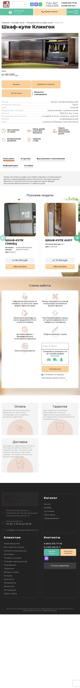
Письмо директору (60, 640)
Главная (6, 23)
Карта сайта (10, 667)
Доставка (9, 628)
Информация (11, 173)
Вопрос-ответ (11, 646)
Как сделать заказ (14, 621)
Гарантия (9, 642)
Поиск (23, 4)
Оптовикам (10, 663)
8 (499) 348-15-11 (68, 6)
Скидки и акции (13, 631)
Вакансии (9, 660)
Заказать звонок (51, 627)
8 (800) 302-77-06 (69, 3)
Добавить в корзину (24, 101)
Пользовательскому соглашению (54, 389)
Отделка (26, 166)
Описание (9, 166)
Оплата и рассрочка (15, 624)
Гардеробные (51, 526)
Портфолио (10, 639)
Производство (12, 617)
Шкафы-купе (18, 23)
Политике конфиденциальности (54, 387)
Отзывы (30, 173)
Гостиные (49, 519)
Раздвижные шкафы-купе (39, 23)
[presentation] (3, 246)
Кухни (47, 512)
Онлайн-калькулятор (15, 635)
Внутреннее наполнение (53, 166)
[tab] (9, 167)
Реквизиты (10, 656)
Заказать (9, 101)
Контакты (9, 653)
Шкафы (48, 515)
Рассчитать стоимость (68, 627)
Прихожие (49, 522)
